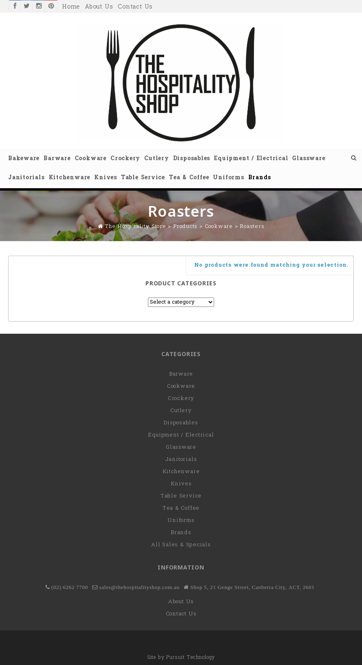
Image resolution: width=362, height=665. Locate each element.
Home (71, 7)
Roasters (252, 226)
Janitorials (26, 178)
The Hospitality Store (135, 226)
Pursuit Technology (190, 657)
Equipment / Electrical (251, 158)
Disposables (191, 158)
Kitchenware (70, 178)
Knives (105, 178)
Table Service (143, 178)
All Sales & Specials (181, 545)
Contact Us (135, 7)
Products (185, 226)
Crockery (125, 158)
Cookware (90, 158)
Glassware (308, 158)
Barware (56, 158)
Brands (259, 178)
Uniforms (228, 178)
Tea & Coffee (189, 178)
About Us (99, 7)
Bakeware (23, 158)
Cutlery (156, 158)
